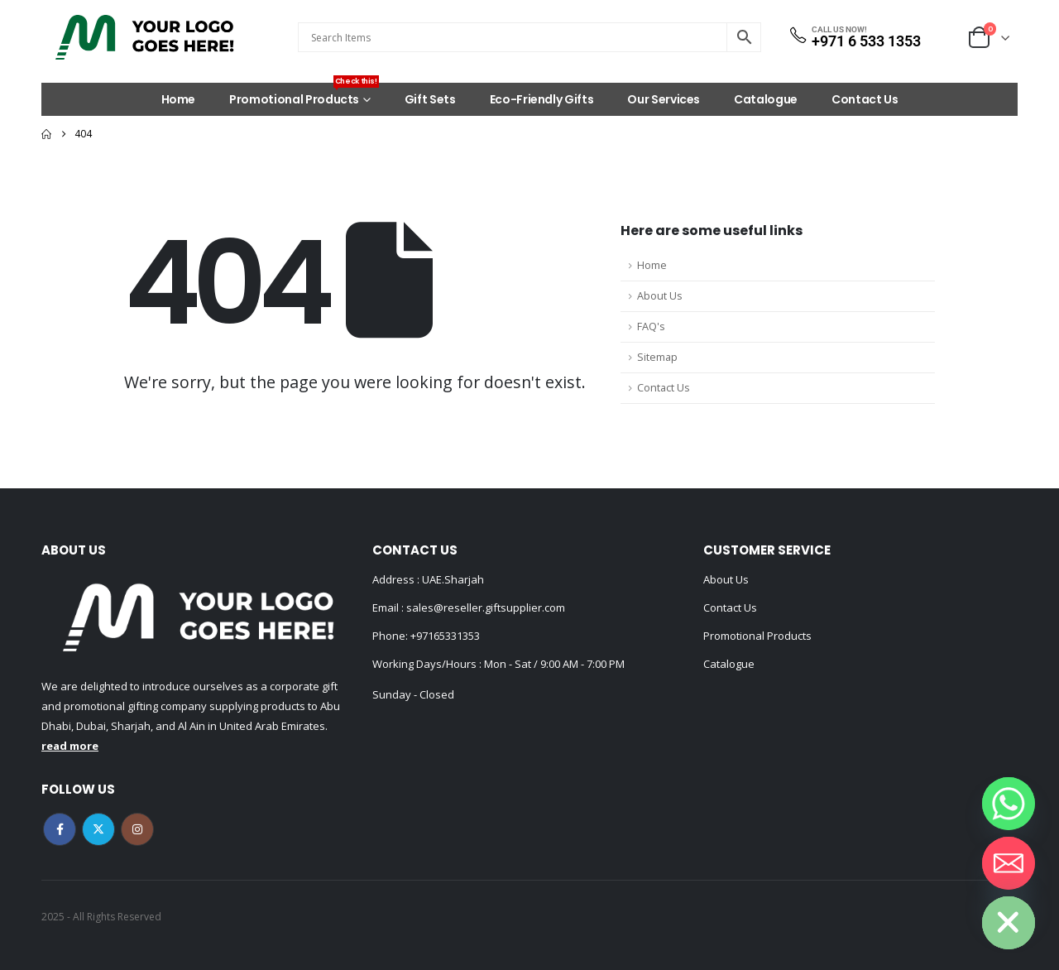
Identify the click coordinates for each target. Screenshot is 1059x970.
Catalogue (766, 99)
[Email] (1008, 863)
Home (178, 99)
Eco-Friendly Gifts (542, 99)
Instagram (137, 829)
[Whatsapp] (1008, 803)
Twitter (98, 829)
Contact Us (864, 99)
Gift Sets (430, 99)
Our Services (663, 99)
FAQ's (651, 326)
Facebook (59, 829)
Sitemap (657, 357)
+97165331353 (445, 635)
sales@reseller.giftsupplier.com (484, 607)
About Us (660, 296)
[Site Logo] (144, 37)
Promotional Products (304, 95)
